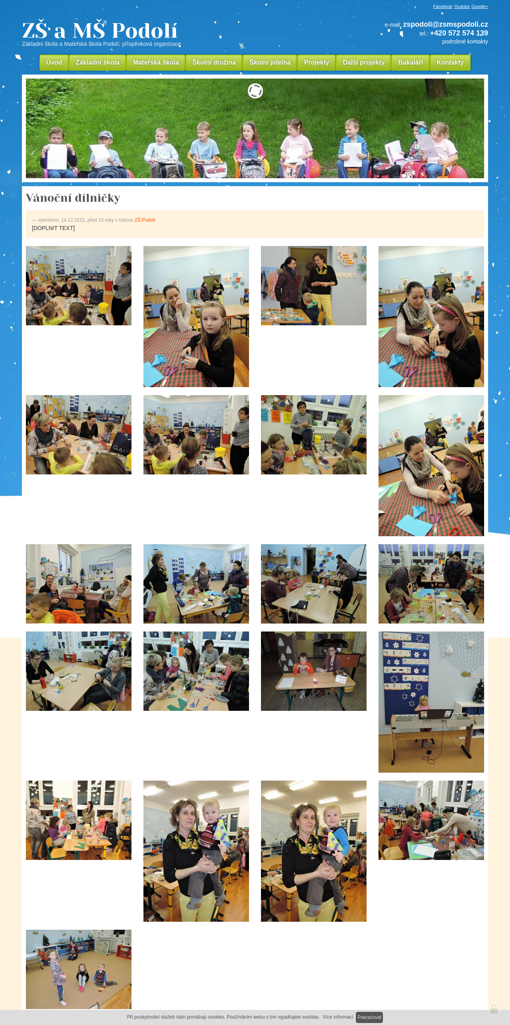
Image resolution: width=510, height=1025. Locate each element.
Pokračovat (369, 1017)
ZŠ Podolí (145, 220)
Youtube (462, 6)
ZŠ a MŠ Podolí (155, 33)
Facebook (442, 6)
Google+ (479, 6)
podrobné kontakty (465, 41)
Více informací (338, 1017)
